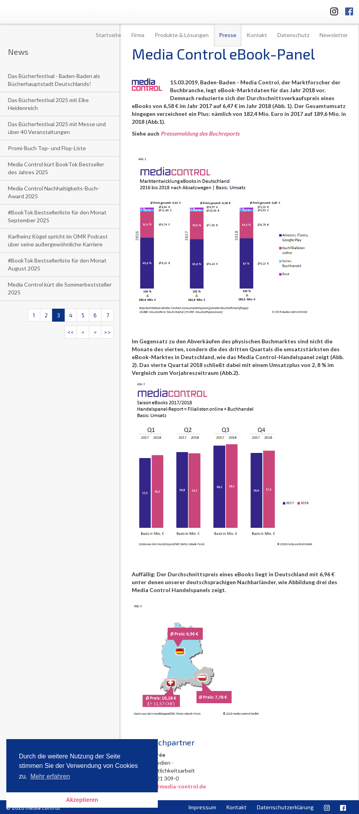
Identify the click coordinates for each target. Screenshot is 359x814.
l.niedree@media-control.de (169, 786)
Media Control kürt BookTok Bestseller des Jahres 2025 (56, 168)
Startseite (108, 35)
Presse (227, 35)
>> (107, 332)
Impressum (202, 807)
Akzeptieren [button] (82, 800)
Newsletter (334, 35)
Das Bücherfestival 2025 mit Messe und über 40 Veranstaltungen (57, 128)
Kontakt (257, 35)
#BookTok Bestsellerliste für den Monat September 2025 (57, 216)
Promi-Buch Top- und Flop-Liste (47, 148)
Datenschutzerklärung (285, 807)
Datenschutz (293, 35)
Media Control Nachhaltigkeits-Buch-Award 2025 (53, 192)
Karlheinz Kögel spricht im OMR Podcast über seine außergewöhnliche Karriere (58, 240)
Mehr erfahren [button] (50, 776)
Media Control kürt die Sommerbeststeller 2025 (60, 288)
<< (70, 332)
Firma (137, 35)
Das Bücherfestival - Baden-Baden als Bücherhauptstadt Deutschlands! (54, 80)
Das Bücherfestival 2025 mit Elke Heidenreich (48, 104)
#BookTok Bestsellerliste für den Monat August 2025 (57, 264)
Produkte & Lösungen (182, 35)
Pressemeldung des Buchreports (200, 133)
